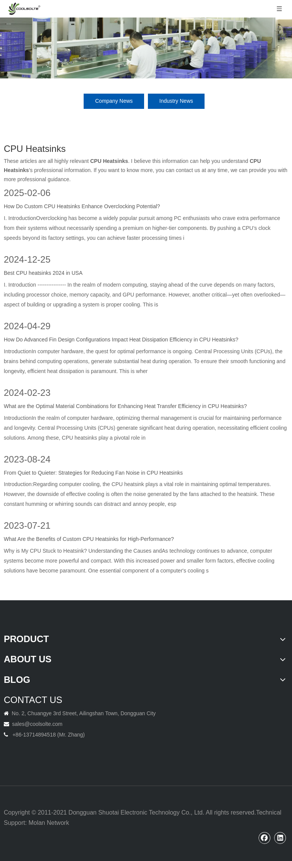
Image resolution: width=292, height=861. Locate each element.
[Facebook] (265, 838)
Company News (114, 101)
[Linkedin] (280, 838)
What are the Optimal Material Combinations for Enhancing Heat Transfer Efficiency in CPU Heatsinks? (125, 406)
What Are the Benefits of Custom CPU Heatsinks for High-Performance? (89, 539)
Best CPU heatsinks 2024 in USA (43, 273)
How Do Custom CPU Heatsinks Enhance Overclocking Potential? (82, 206)
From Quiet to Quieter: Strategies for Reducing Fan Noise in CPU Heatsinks (93, 473)
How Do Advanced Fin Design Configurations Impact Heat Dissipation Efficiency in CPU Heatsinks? (121, 339)
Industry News (176, 101)
